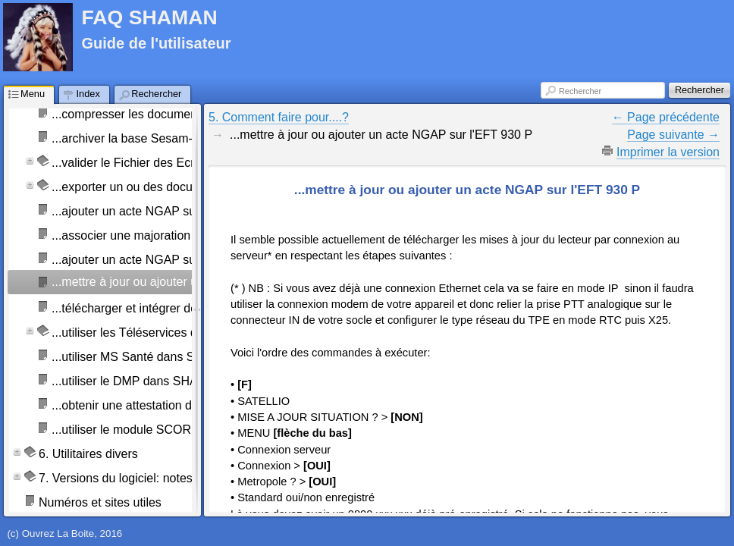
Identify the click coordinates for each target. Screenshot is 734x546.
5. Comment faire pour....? (279, 117)
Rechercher (580, 91)
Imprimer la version (668, 152)
